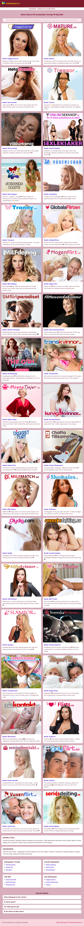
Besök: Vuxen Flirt (9, 827)
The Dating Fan (10, 885)
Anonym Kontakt (11, 879)
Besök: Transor (49, 103)
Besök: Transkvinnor (51, 374)
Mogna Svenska (51, 865)
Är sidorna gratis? (10, 902)
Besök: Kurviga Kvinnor (52, 420)
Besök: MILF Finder (50, 599)
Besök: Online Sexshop (52, 149)
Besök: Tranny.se (8, 241)
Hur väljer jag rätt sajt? (11, 907)
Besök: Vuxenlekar (50, 195)
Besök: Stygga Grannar (10, 59)
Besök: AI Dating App (10, 374)
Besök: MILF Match (9, 510)
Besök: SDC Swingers (10, 195)
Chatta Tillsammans (52, 882)
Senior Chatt (50, 867)
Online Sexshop (10, 882)
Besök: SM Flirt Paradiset (11, 330)
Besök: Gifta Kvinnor (10, 599)
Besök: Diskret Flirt (9, 466)
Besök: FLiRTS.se (49, 737)
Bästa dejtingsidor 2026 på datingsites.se (69, 922)
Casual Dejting (50, 870)
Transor (48, 885)
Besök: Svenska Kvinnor (52, 645)
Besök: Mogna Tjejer (10, 420)
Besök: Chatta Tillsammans (53, 466)
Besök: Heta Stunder (10, 103)
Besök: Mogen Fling (51, 691)
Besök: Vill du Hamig (10, 149)
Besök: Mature (49, 59)
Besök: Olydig (7, 554)
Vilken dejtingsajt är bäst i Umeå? (15, 897)
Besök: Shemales (50, 510)
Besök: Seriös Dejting (51, 827)
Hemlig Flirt (9, 867)
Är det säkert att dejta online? (14, 911)
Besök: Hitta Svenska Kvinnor (54, 330)
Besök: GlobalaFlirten (51, 241)
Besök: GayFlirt (49, 781)
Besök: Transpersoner (10, 691)
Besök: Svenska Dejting (52, 554)
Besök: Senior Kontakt (10, 781)
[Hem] (10, 3)
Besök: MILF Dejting (9, 284)
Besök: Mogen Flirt (50, 284)
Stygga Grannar (51, 879)
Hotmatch (9, 870)
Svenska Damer (10, 865)
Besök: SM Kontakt (9, 737)
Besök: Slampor (8, 645)
